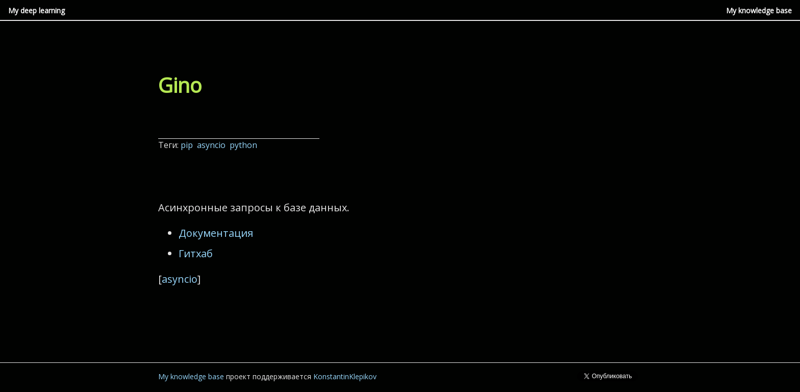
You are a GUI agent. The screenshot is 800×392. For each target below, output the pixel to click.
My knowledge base (759, 10)
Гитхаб (196, 253)
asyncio (212, 145)
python (244, 145)
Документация (216, 233)
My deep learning (36, 10)
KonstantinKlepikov (345, 376)
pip (188, 145)
